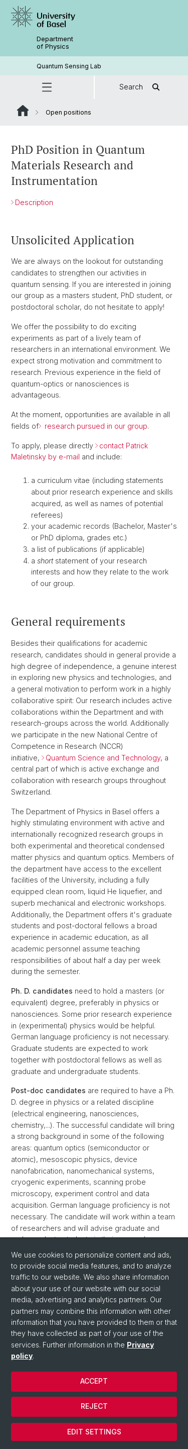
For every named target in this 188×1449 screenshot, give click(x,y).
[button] (47, 87)
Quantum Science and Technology (103, 757)
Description (34, 202)
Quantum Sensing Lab (69, 66)
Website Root (23, 110)
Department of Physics (55, 42)
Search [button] (141, 87)
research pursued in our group (95, 426)
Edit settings (94, 1431)
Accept (94, 1381)
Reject (94, 1406)
